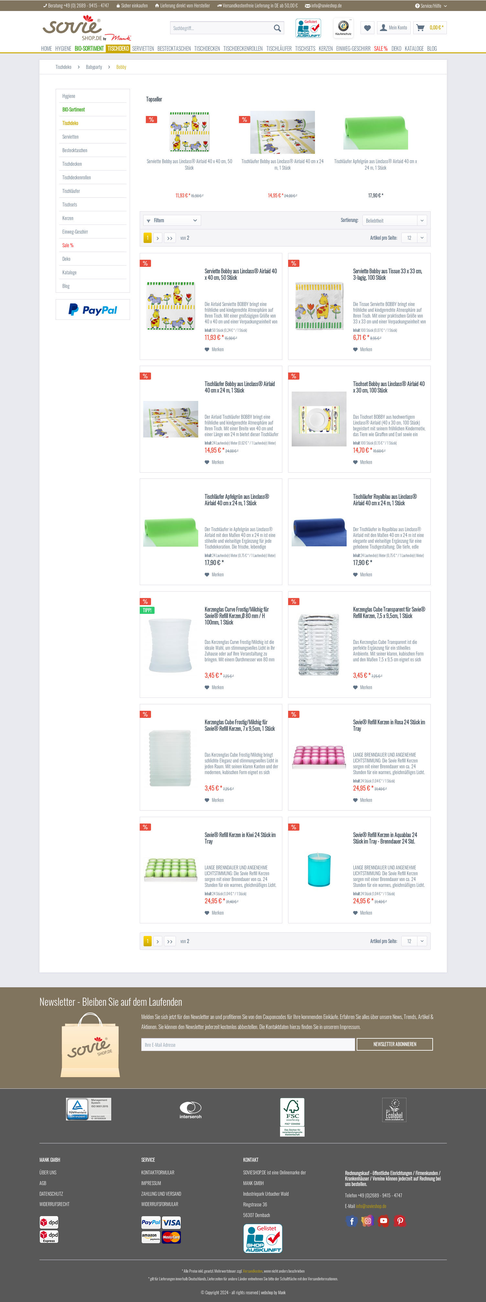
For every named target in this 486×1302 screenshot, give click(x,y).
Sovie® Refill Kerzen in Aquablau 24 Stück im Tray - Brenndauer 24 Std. (385, 838)
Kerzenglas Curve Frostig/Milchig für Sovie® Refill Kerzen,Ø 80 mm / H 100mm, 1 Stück (237, 616)
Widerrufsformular (159, 1204)
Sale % (67, 245)
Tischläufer (71, 190)
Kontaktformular (157, 1172)
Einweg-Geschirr (75, 231)
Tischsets (69, 204)
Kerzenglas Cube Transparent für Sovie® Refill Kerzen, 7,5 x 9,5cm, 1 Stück (389, 613)
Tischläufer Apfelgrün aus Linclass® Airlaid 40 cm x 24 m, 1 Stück (375, 164)
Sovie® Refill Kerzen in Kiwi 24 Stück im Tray (240, 838)
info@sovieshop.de (326, 5)
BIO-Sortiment (73, 109)
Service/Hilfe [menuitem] (428, 5)
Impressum (151, 1183)
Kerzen (67, 218)
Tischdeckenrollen (76, 177)
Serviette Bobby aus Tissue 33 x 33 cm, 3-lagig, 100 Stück (387, 274)
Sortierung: (349, 219)
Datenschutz (51, 1193)
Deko (66, 258)
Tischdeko (70, 123)
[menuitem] (227, 28)
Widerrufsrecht (54, 1204)
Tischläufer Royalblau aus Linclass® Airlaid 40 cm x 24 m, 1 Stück (385, 500)
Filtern (155, 220)
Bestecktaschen (74, 150)
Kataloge (69, 272)
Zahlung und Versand (161, 1193)
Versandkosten (253, 1271)
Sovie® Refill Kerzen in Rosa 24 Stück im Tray (389, 725)
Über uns (47, 1172)
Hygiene (68, 95)
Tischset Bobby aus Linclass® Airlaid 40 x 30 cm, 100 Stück (389, 387)
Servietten (70, 136)
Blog (66, 285)
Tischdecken (72, 163)
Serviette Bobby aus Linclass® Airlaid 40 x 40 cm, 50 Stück (189, 164)
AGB (42, 1183)
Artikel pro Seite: (383, 237)
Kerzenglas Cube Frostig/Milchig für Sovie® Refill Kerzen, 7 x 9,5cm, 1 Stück (240, 725)
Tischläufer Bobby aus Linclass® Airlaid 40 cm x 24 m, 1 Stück (283, 164)
